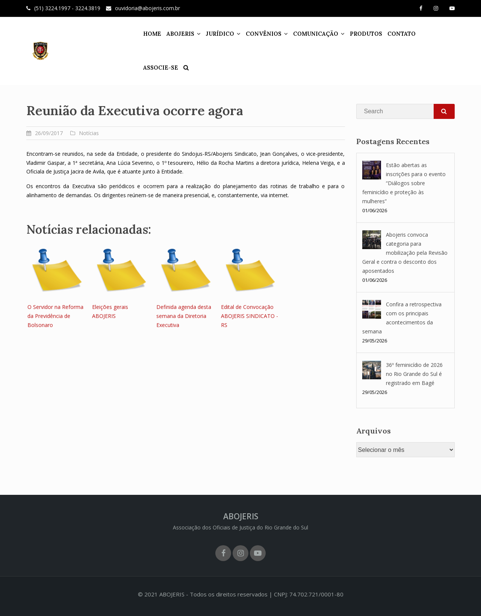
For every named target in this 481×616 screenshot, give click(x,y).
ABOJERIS (175, 33)
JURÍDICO (215, 33)
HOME (147, 33)
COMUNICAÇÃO (310, 33)
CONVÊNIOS (259, 33)
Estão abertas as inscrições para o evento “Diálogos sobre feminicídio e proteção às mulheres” (404, 183)
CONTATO (397, 33)
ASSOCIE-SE (433, 33)
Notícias (89, 133)
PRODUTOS (361, 33)
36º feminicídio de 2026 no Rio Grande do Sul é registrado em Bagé (414, 373)
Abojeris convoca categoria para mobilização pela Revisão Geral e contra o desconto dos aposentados (405, 252)
